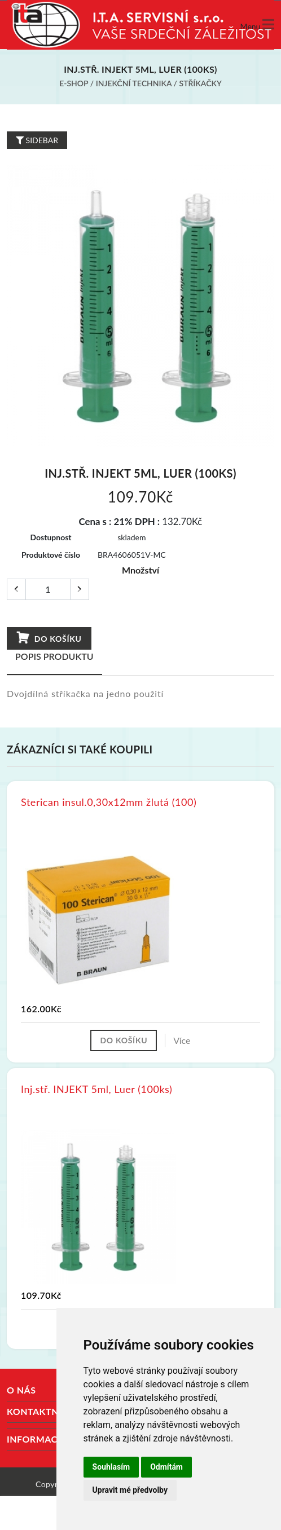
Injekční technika (134, 83)
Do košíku (48, 638)
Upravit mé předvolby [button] (130, 1489)
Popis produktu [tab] (54, 656)
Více (181, 1040)
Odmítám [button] (166, 1466)
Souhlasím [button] (111, 1466)
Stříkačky (200, 83)
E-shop (73, 83)
